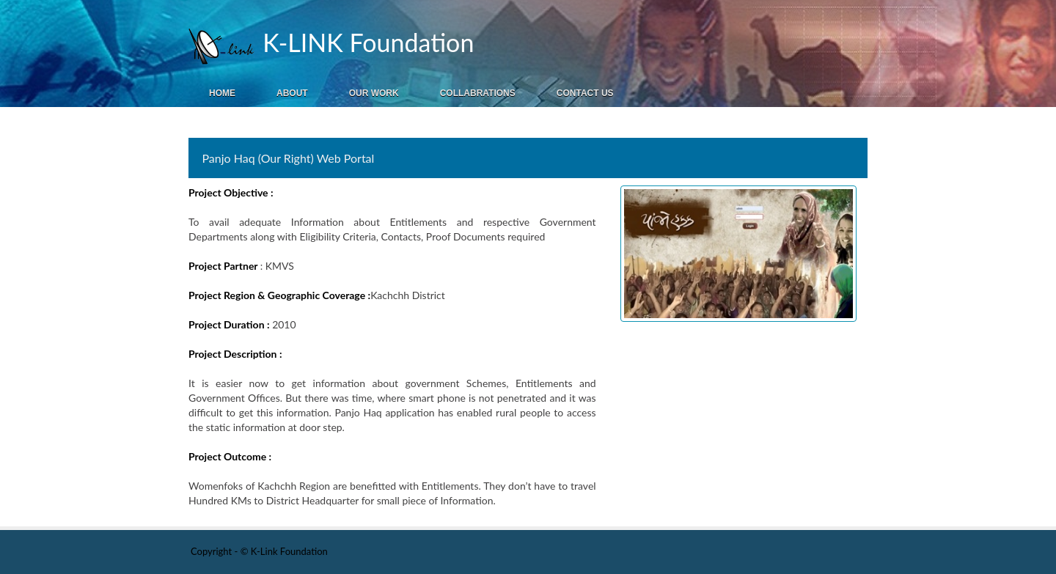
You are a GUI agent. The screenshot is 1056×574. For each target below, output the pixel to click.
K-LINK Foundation (365, 42)
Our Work (374, 93)
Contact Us (585, 93)
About (292, 93)
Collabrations (478, 93)
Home (222, 93)
